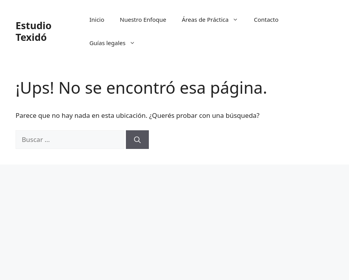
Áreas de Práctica (214, 19)
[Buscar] (137, 139)
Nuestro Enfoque (143, 19)
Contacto (266, 19)
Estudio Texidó (34, 31)
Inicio (96, 19)
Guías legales (116, 42)
